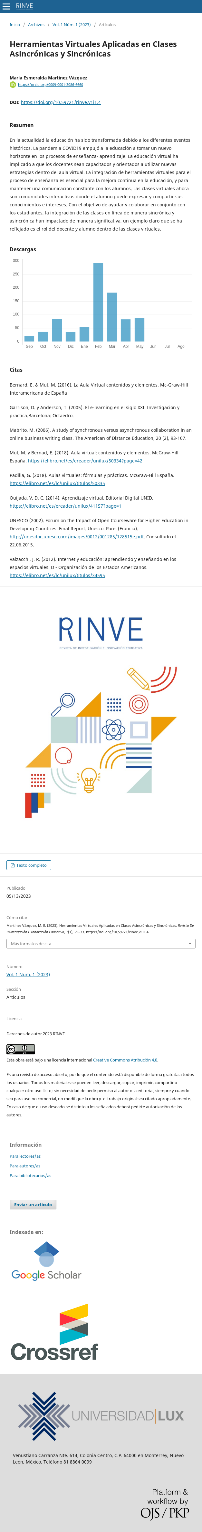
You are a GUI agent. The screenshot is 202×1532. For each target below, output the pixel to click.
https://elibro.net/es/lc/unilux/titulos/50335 (57, 483)
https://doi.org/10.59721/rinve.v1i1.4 (61, 102)
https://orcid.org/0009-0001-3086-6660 (50, 84)
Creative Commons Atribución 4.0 (125, 1060)
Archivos (36, 24)
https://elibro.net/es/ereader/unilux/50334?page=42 (85, 461)
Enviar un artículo (33, 1204)
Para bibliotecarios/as (30, 1175)
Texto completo (31, 865)
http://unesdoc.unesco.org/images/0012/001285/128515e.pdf (77, 536)
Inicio (15, 24)
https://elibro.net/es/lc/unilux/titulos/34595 (57, 575)
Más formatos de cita (31, 944)
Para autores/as (25, 1166)
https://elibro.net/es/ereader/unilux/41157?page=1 (65, 506)
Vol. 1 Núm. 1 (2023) (72, 24)
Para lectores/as (25, 1156)
